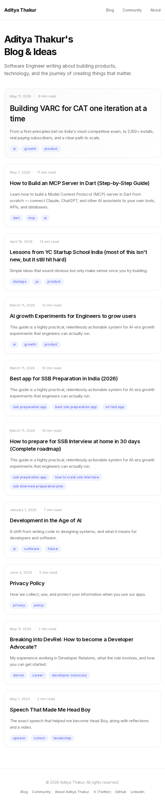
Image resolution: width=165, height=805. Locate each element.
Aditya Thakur (20, 10)
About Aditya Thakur (72, 792)
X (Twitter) (102, 792)
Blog (110, 10)
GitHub (120, 792)
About (155, 10)
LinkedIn (137, 792)
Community (132, 10)
